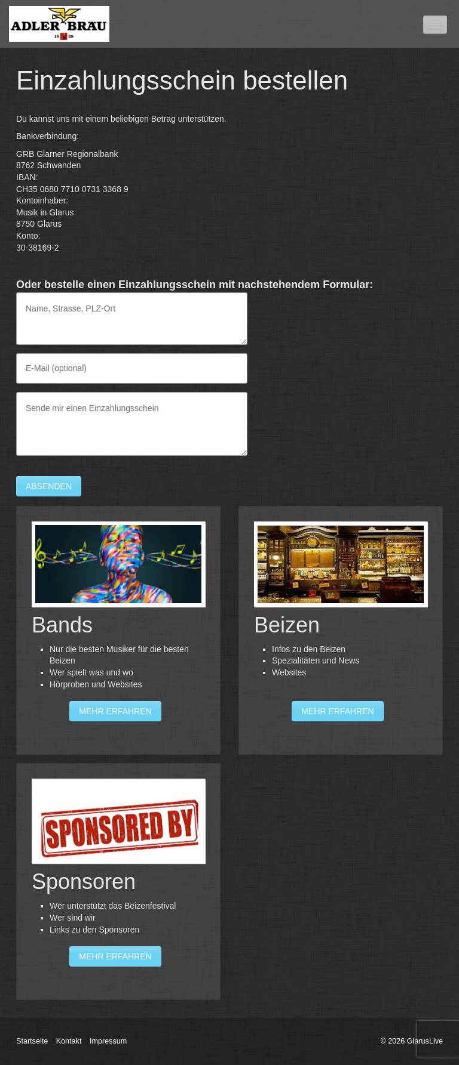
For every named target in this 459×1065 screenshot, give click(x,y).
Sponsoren (118, 881)
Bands (118, 630)
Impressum (108, 1041)
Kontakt (69, 1041)
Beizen (340, 630)
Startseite (32, 1041)
